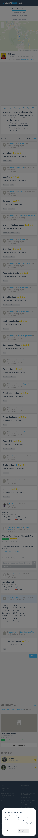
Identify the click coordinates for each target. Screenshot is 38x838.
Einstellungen (11, 831)
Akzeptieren (23, 831)
